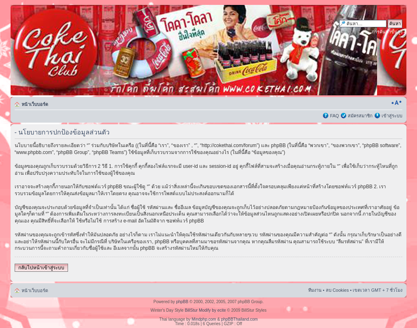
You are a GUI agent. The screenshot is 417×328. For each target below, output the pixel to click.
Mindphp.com (204, 319)
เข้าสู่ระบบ (392, 115)
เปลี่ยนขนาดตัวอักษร (396, 102)
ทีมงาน (315, 290)
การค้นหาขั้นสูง (387, 31)
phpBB (182, 301)
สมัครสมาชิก (360, 115)
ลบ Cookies (337, 290)
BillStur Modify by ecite (205, 310)
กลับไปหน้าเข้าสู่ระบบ (41, 268)
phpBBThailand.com (239, 319)
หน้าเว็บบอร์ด (35, 104)
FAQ (334, 115)
